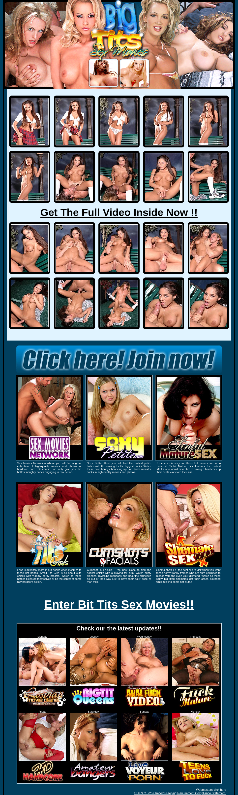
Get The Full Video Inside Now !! (119, 212)
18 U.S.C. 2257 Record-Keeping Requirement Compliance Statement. (180, 793)
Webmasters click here (211, 790)
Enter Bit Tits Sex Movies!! (119, 604)
